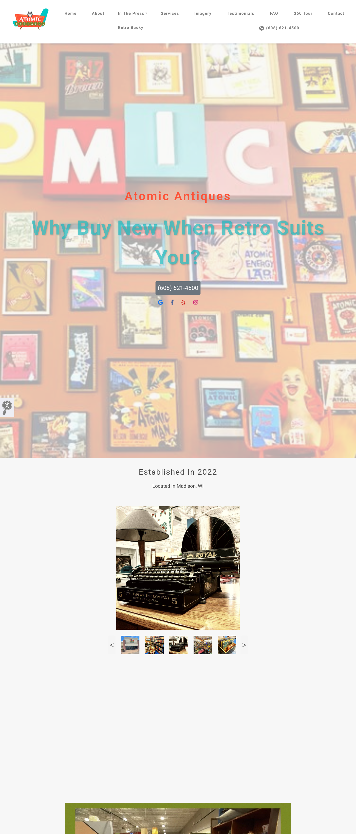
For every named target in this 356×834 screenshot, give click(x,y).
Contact (336, 13)
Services (170, 13)
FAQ (274, 13)
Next (244, 645)
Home (71, 13)
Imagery (202, 13)
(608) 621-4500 (279, 28)
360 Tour (303, 13)
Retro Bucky (131, 27)
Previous (111, 645)
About (98, 13)
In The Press (131, 13)
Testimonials (240, 13)
